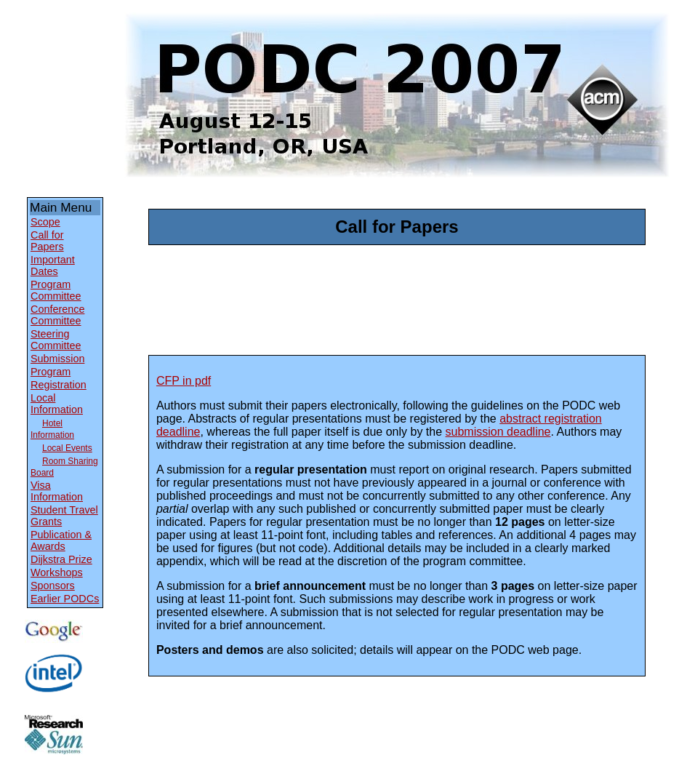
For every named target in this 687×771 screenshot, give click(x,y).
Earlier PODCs (65, 598)
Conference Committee (57, 315)
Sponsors (53, 585)
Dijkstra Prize (61, 559)
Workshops (57, 572)
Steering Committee (56, 339)
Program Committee (56, 290)
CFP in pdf (183, 381)
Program (51, 371)
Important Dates (53, 265)
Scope (45, 222)
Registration (59, 385)
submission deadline (498, 432)
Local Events (67, 448)
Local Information (57, 403)
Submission (57, 358)
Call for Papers (47, 240)
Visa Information (57, 491)
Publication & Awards (61, 540)
